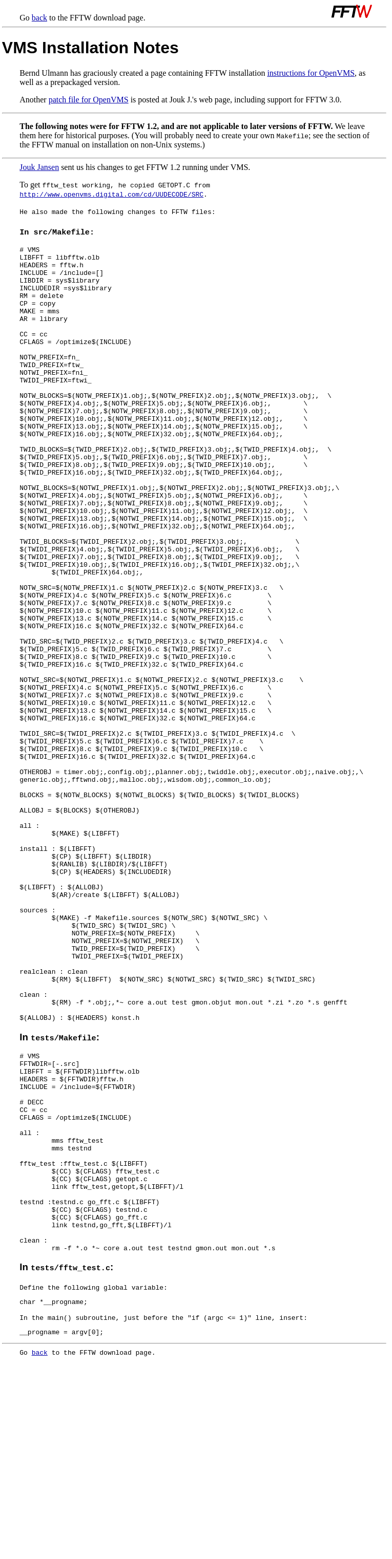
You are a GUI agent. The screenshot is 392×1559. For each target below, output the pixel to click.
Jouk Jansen (39, 167)
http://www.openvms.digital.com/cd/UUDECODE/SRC (111, 194)
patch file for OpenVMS (89, 99)
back (39, 17)
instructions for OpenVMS (311, 73)
